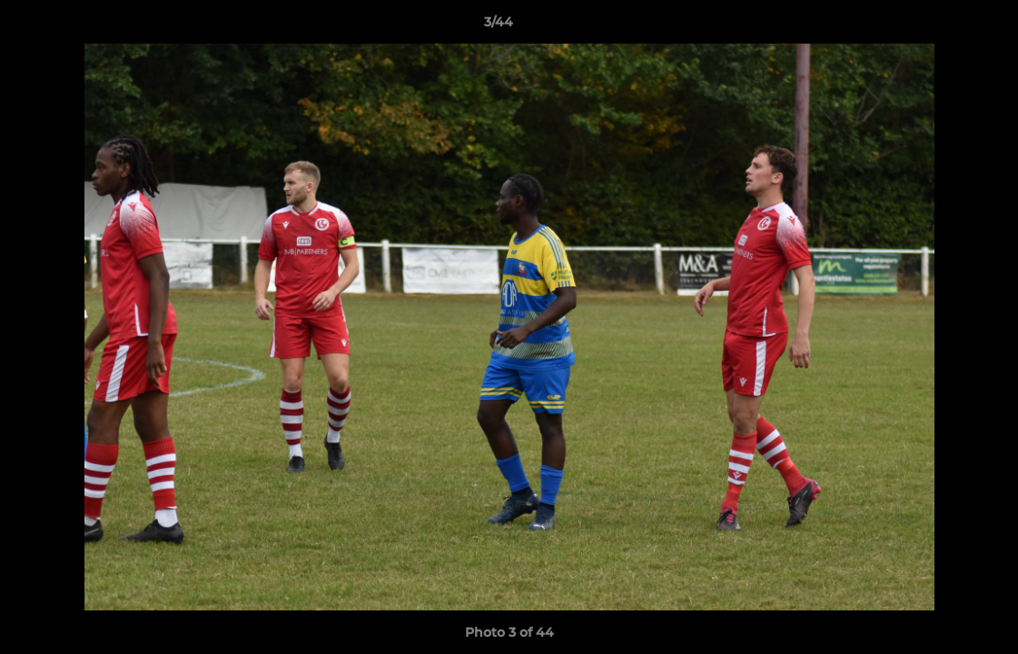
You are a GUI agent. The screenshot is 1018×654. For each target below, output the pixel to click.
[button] (942, 26)
